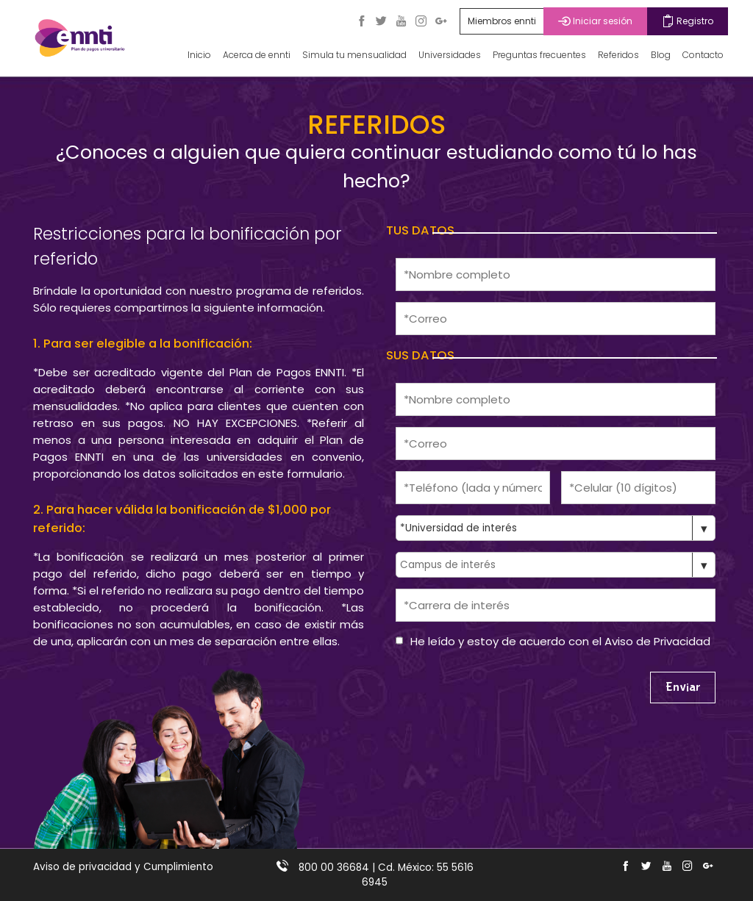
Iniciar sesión (595, 21)
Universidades (449, 55)
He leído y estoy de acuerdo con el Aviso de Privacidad (560, 641)
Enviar (682, 687)
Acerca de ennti (256, 55)
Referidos (618, 55)
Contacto (703, 55)
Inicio (199, 55)
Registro (687, 21)
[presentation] (507, 689)
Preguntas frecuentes (539, 55)
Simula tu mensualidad (354, 55)
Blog (661, 55)
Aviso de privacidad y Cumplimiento (123, 867)
